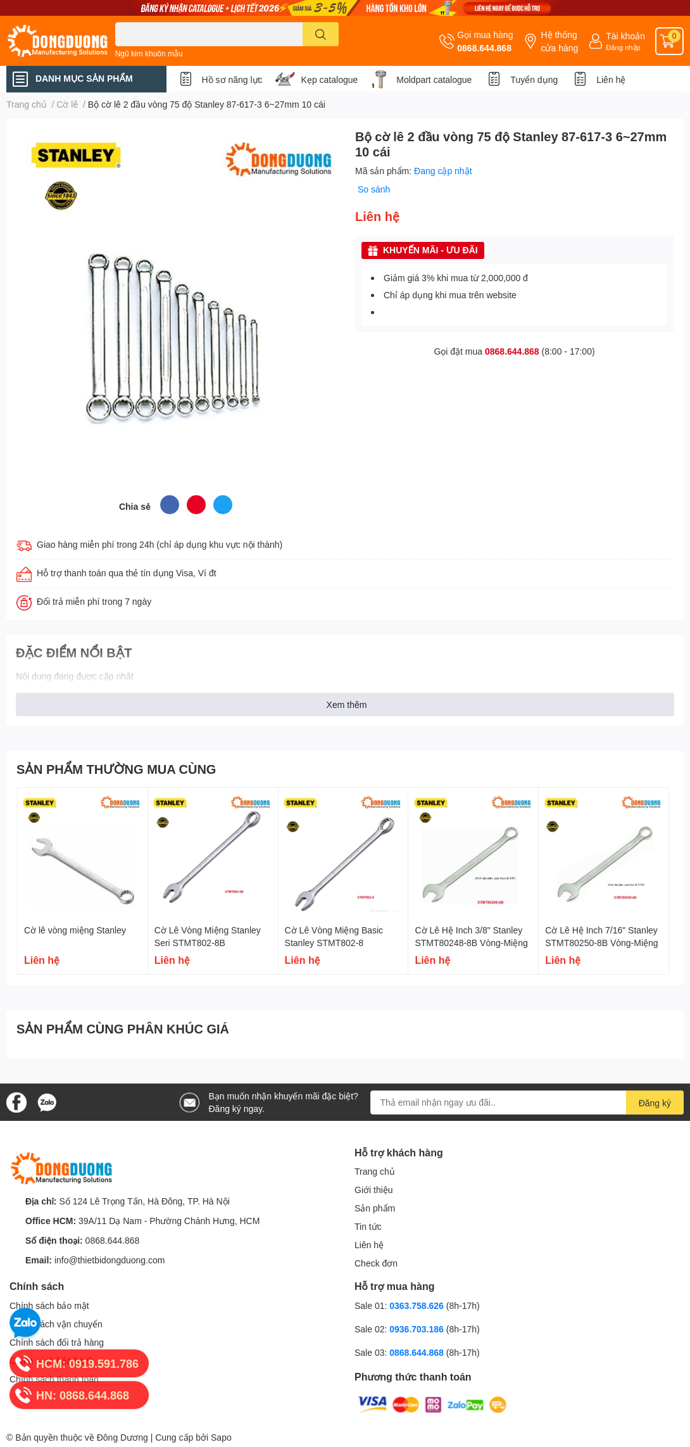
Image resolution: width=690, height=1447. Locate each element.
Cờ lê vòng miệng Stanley (75, 930)
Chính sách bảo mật (49, 1305)
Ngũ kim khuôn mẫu (149, 53)
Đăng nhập (623, 47)
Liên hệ (610, 79)
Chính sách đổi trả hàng (56, 1342)
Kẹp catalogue (329, 79)
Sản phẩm (374, 1208)
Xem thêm (347, 704)
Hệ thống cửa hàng (559, 41)
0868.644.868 (484, 47)
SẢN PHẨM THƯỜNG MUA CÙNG (116, 768)
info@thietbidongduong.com (109, 1259)
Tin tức (368, 1226)
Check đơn (376, 1263)
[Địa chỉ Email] (527, 1102)
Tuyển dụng (534, 79)
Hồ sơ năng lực (232, 79)
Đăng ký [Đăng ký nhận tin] (655, 1102)
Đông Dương (122, 1437)
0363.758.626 (417, 1305)
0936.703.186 (417, 1329)
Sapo (221, 1437)
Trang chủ (374, 1171)
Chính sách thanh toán (54, 1379)
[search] (321, 34)
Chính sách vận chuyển (56, 1323)
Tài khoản (625, 35)
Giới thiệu (373, 1189)
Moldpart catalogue (434, 79)
